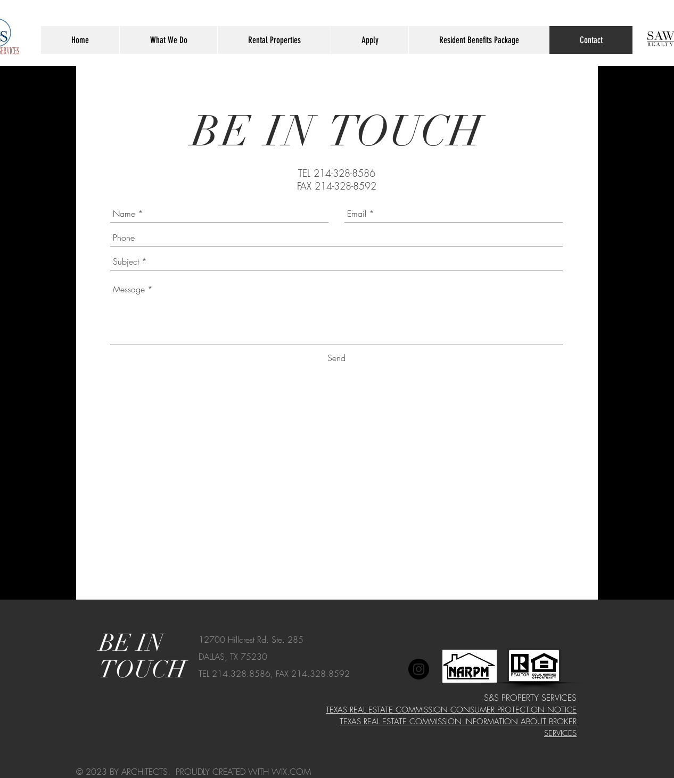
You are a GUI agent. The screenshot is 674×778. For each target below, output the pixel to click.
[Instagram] (418, 669)
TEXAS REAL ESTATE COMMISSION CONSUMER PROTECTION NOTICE (451, 710)
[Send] (336, 358)
